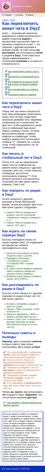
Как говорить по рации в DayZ (23, 81)
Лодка (12, 20)
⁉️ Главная (7, 15)
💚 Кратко (29, 15)
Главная (5, 20)
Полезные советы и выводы (22, 94)
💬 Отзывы (18, 15)
